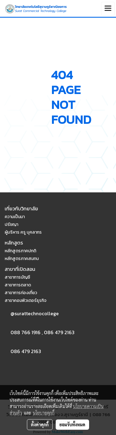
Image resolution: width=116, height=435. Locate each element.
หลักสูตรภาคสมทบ (22, 258)
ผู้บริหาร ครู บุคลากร (23, 232)
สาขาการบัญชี (17, 277)
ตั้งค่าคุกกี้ (40, 424)
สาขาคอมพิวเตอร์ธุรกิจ (25, 300)
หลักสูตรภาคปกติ (20, 251)
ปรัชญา (11, 224)
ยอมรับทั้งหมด (72, 424)
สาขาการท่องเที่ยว (21, 292)
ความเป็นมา (15, 216)
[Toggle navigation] (108, 9)
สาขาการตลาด (18, 285)
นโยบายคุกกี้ (43, 412)
